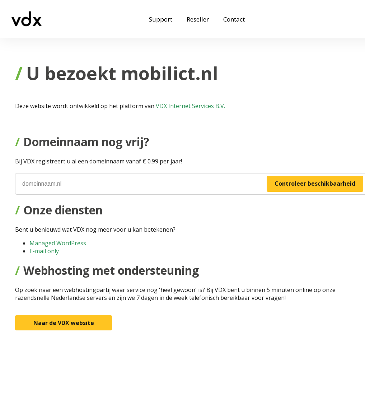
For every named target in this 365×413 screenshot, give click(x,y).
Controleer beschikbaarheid (315, 183)
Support (160, 19)
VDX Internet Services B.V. (190, 106)
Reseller (198, 19)
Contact (234, 19)
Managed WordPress (57, 243)
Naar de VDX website (63, 323)
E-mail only (44, 251)
